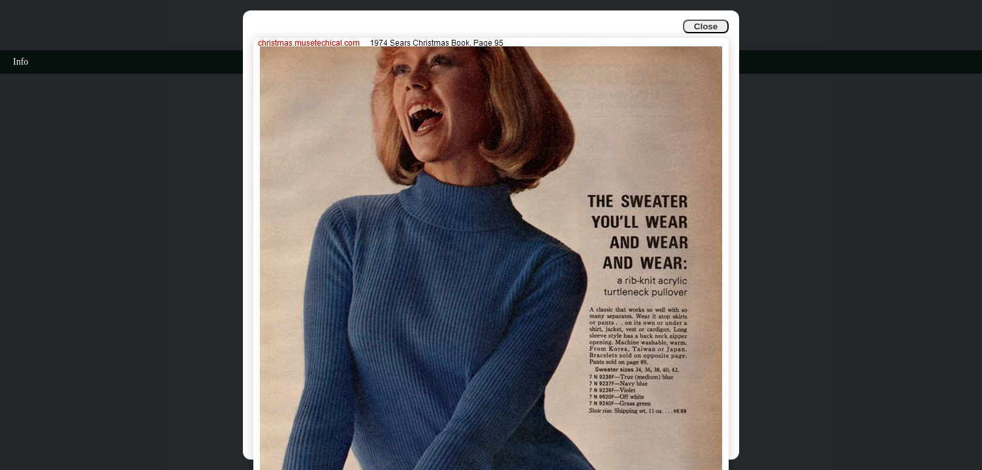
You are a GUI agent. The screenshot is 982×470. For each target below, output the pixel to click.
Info (20, 62)
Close (706, 26)
